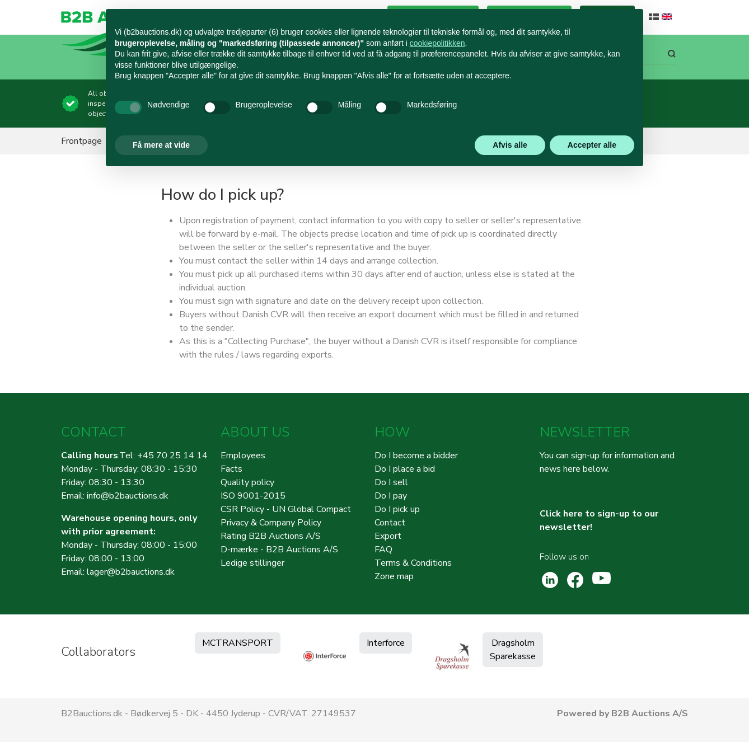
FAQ (383, 549)
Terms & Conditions (413, 563)
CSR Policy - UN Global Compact (286, 509)
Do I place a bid (404, 469)
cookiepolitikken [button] (437, 43)
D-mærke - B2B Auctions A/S (279, 549)
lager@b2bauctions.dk (131, 572)
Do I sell (391, 482)
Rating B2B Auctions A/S (271, 536)
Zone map (394, 576)
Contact (389, 522)
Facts (231, 469)
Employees (243, 455)
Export (387, 536)
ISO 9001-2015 (253, 496)
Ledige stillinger (252, 563)
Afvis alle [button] (510, 144)
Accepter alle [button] (592, 144)
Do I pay (390, 496)
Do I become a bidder (416, 455)
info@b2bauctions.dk (127, 496)
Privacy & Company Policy (271, 522)
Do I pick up (397, 509)
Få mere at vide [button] (161, 144)
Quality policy (247, 482)
